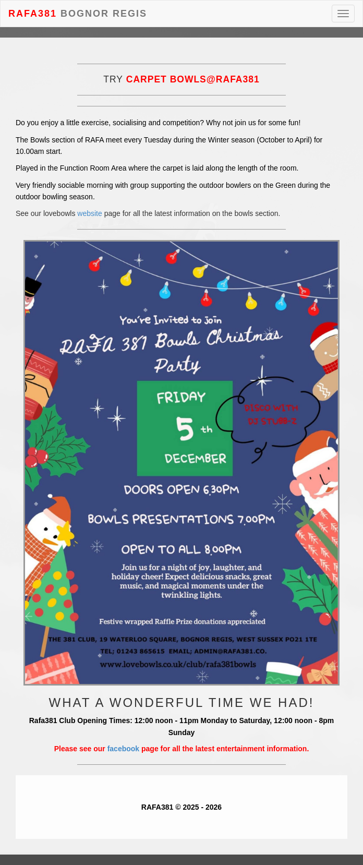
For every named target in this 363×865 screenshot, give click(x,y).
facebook (123, 748)
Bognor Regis (77, 12)
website (89, 213)
